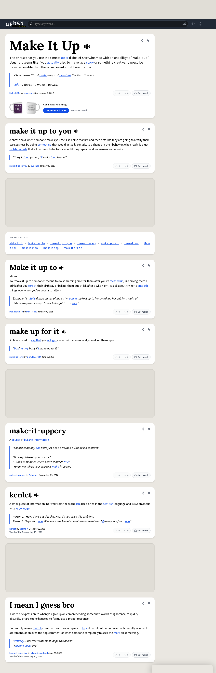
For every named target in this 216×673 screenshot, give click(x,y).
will (49, 340)
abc (38, 448)
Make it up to (36, 243)
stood (25, 157)
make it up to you (18, 166)
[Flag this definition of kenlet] (149, 493)
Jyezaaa (35, 166)
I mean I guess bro (18, 653)
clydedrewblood (39, 653)
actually (53, 62)
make (55, 467)
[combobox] (108, 24)
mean (18, 646)
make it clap (51, 248)
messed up (116, 281)
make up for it (110, 243)
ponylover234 (34, 357)
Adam (18, 84)
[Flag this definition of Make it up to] (149, 265)
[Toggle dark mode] (200, 24)
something (44, 145)
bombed (65, 75)
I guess (27, 646)
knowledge (23, 509)
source (16, 440)
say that (36, 340)
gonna (73, 298)
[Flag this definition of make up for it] (149, 329)
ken (77, 504)
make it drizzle (73, 248)
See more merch (79, 110)
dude (43, 75)
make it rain (131, 243)
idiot (74, 303)
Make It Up (14, 93)
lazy (84, 628)
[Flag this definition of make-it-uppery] (149, 429)
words (23, 149)
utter (64, 57)
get (54, 340)
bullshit (14, 149)
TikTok (37, 628)
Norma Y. (24, 529)
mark (117, 633)
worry (24, 348)
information (41, 440)
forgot (32, 286)
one (40, 521)
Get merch (141, 93)
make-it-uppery (86, 243)
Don (16, 348)
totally (31, 298)
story (90, 62)
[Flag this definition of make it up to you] (149, 129)
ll (41, 157)
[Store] (193, 24)
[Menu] (208, 24)
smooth (143, 286)
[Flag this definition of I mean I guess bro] (149, 603)
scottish (108, 504)
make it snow (29, 248)
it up (53, 157)
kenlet (12, 529)
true (66, 462)
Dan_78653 (31, 311)
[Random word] (184, 24)
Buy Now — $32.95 (56, 110)
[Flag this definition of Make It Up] (148, 40)
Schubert (34, 475)
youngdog (29, 93)
